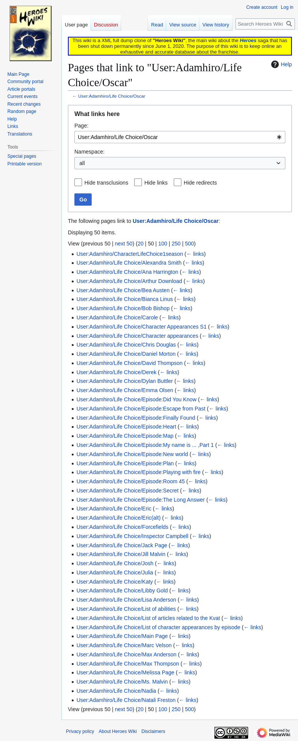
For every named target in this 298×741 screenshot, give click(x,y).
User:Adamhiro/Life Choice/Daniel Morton (125, 354)
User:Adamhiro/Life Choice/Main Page (122, 636)
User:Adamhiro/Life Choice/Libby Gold (122, 590)
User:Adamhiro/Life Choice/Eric (113, 508)
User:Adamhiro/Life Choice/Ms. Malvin (122, 682)
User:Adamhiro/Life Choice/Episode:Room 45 (130, 481)
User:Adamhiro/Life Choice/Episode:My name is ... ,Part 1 (145, 445)
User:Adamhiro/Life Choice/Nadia (116, 691)
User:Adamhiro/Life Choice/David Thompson (129, 363)
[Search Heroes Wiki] (265, 23)
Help (280, 64)
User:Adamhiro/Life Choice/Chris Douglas (126, 345)
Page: (81, 126)
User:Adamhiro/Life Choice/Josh (114, 563)
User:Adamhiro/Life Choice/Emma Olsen (124, 390)
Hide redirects (200, 183)
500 (189, 243)
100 (162, 243)
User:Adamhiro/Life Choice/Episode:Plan (125, 463)
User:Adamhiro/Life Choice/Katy (114, 582)
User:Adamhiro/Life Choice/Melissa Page (125, 672)
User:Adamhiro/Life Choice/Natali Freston (125, 700)
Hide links (156, 183)
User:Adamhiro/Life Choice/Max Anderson (126, 654)
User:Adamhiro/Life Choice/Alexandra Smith (128, 263)
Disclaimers (153, 731)
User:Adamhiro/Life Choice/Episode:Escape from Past (140, 409)
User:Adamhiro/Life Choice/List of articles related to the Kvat (148, 618)
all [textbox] (82, 163)
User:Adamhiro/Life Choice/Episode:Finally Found (135, 418)
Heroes (248, 40)
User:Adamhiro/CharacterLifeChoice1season (129, 254)
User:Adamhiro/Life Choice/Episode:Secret (127, 490)
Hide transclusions (106, 183)
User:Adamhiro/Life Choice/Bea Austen (123, 290)
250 (175, 243)
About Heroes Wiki (118, 731)
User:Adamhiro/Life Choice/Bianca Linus (124, 299)
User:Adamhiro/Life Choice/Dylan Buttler (124, 381)
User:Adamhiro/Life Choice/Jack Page (121, 545)
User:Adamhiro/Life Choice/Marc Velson (123, 645)
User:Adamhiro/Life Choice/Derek (116, 372)
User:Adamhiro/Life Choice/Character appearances (137, 336)
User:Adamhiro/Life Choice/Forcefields (122, 527)
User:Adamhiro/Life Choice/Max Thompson (127, 664)
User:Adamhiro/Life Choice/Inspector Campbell (132, 536)
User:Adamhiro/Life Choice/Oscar (111, 95)
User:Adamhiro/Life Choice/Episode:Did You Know (136, 399)
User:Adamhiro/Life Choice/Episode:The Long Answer (140, 500)
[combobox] (179, 137)
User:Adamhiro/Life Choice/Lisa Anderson (126, 600)
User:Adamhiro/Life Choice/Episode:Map (124, 436)
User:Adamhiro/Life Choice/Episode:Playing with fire (138, 472)
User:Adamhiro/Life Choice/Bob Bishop (123, 308)
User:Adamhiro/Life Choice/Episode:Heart (126, 427)
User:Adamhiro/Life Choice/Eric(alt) (118, 518)
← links (195, 254)
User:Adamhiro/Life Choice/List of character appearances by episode (158, 627)
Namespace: (89, 152)
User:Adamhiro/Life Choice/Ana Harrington (127, 272)
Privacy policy (80, 731)
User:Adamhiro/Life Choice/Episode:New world (132, 454)
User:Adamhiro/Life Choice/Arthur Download (129, 281)
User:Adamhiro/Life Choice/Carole (117, 317)
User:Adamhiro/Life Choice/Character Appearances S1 (141, 327)
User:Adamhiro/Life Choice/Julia (114, 572)
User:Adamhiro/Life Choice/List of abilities (126, 609)
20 (141, 243)
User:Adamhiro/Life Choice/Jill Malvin (120, 554)
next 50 (123, 243)
